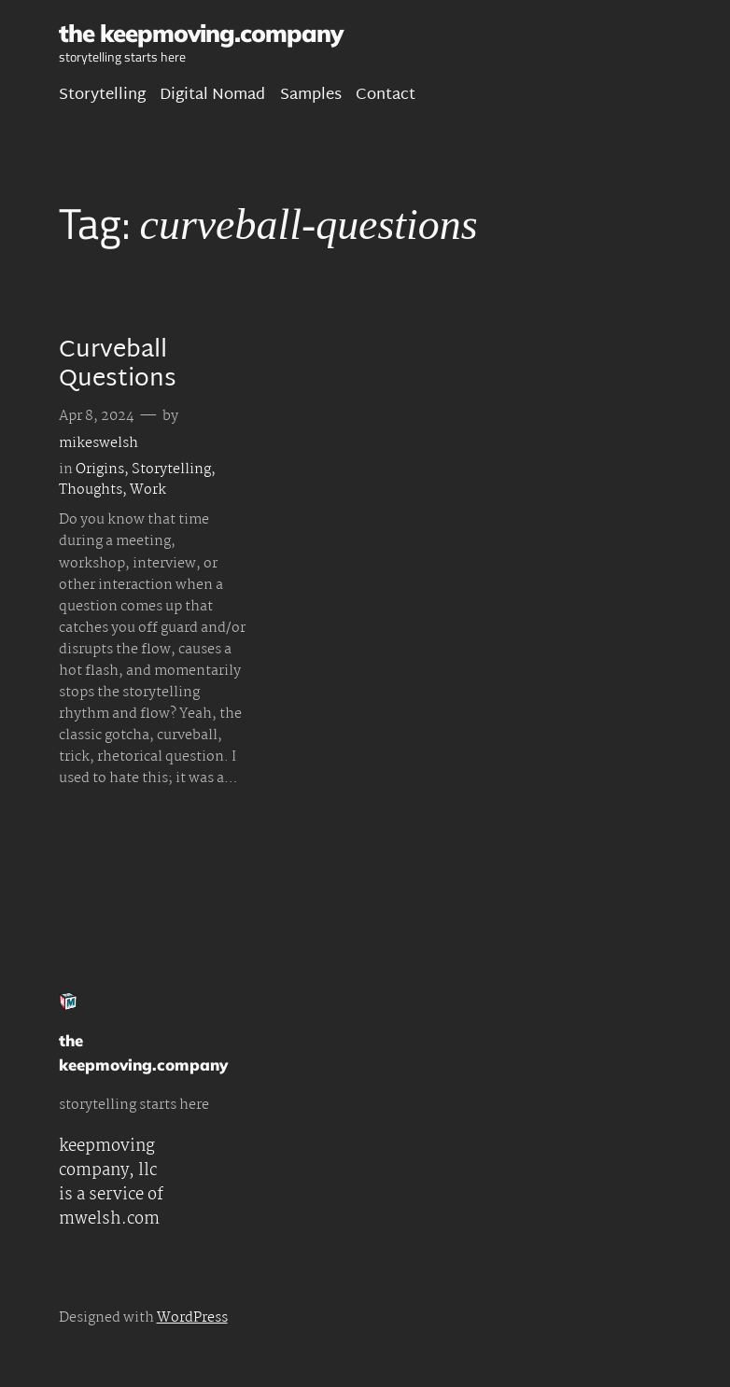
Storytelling (171, 469)
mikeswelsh (98, 443)
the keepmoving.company (201, 33)
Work (148, 490)
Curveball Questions (117, 366)
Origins (100, 469)
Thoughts (90, 490)
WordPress (192, 1318)
